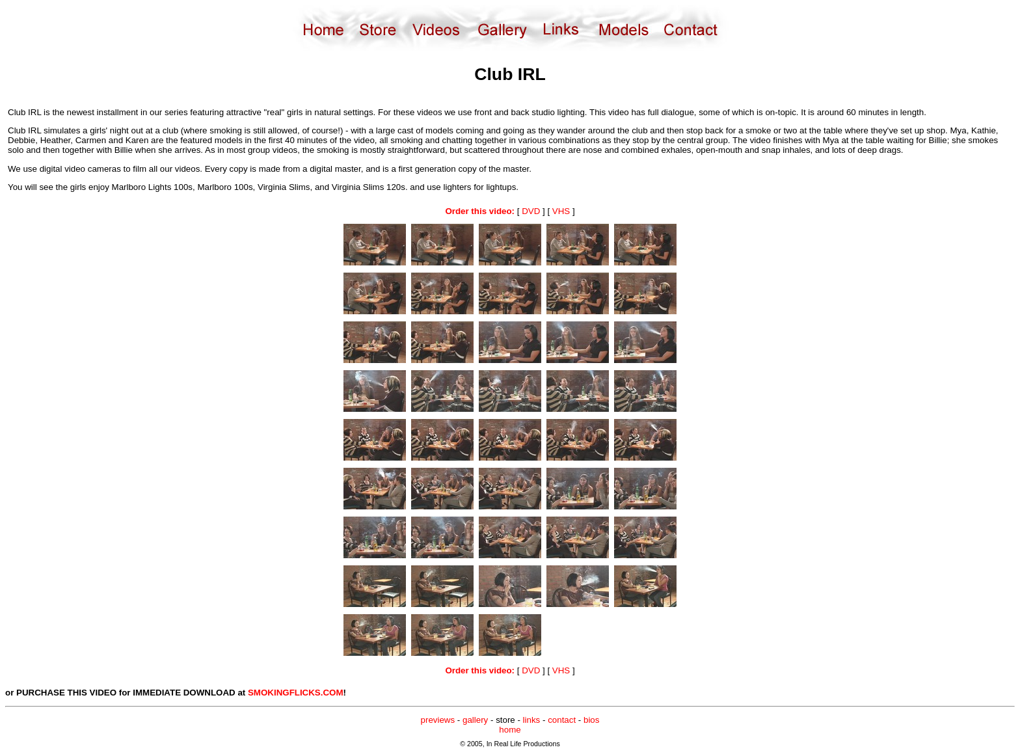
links (532, 720)
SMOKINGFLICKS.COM (295, 692)
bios (591, 720)
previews (438, 720)
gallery (475, 720)
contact (562, 720)
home (509, 730)
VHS (561, 211)
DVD (531, 211)
